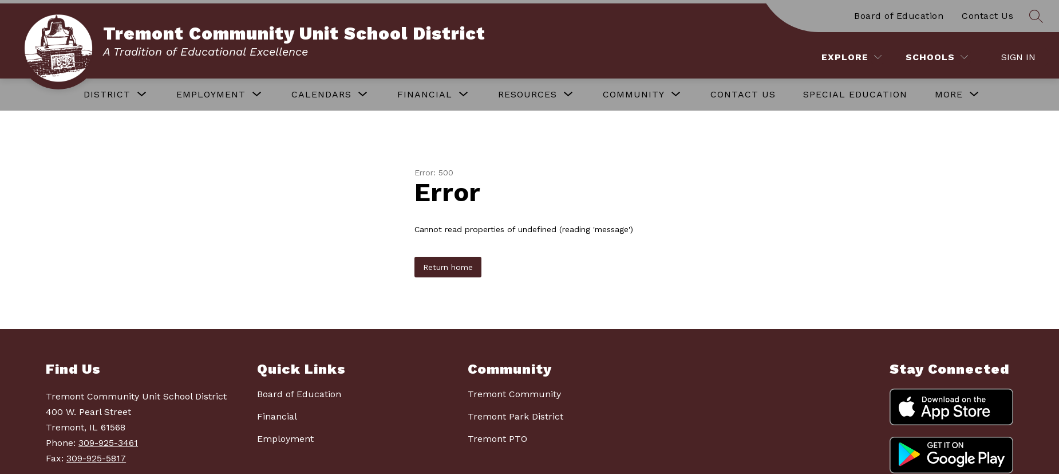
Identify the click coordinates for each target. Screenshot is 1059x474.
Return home (448, 267)
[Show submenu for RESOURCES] (527, 94)
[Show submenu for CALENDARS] (321, 94)
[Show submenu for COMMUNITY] (634, 94)
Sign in (1018, 57)
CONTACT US (743, 94)
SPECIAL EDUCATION (855, 94)
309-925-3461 (108, 442)
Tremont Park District (515, 416)
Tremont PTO (497, 438)
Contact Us (987, 15)
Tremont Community (514, 394)
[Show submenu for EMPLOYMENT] (211, 94)
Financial (277, 416)
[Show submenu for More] (949, 94)
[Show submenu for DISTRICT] (107, 94)
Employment (285, 438)
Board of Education (898, 15)
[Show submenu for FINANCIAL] (424, 94)
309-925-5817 (96, 458)
